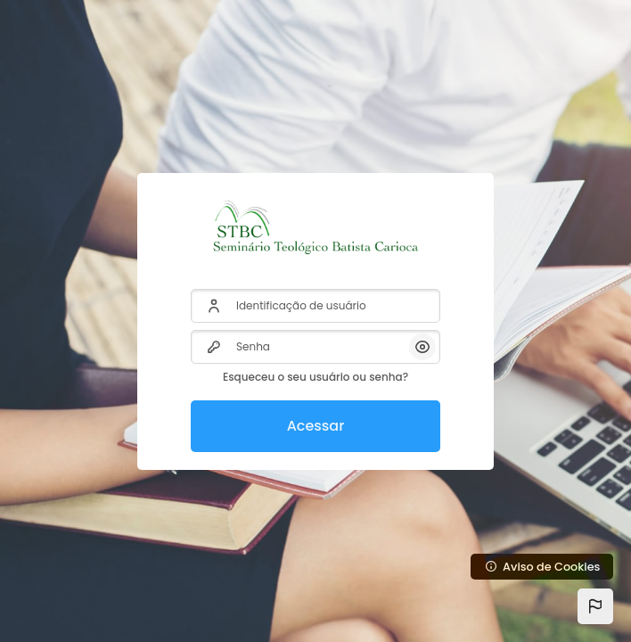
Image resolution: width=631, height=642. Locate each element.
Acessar (316, 426)
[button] (595, 606)
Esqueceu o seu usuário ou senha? (315, 376)
